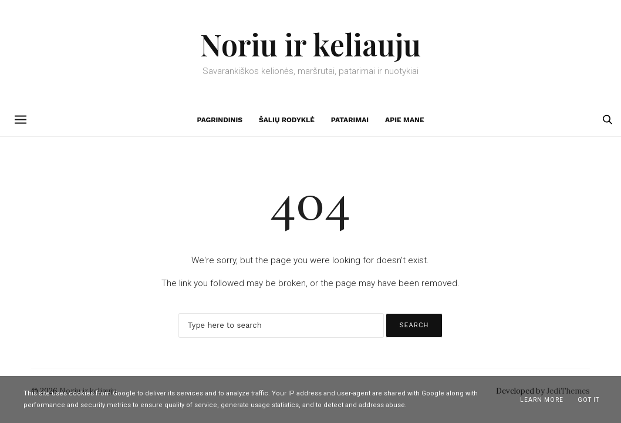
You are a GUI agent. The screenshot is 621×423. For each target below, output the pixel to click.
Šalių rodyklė (287, 120)
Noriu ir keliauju (310, 44)
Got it (588, 400)
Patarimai (350, 120)
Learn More (541, 400)
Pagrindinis (219, 120)
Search (413, 325)
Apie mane (404, 120)
